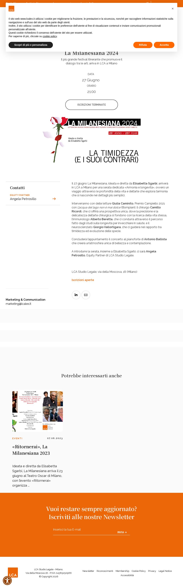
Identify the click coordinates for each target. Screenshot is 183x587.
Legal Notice (165, 571)
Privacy (152, 571)
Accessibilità (127, 575)
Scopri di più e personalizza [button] (30, 44)
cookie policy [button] (50, 36)
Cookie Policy (139, 571)
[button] (172, 8)
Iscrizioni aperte (83, 280)
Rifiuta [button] (143, 44)
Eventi (17, 438)
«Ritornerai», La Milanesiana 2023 (31, 449)
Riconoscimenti (105, 571)
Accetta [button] (164, 44)
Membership (122, 571)
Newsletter (88, 571)
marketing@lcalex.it (18, 303)
